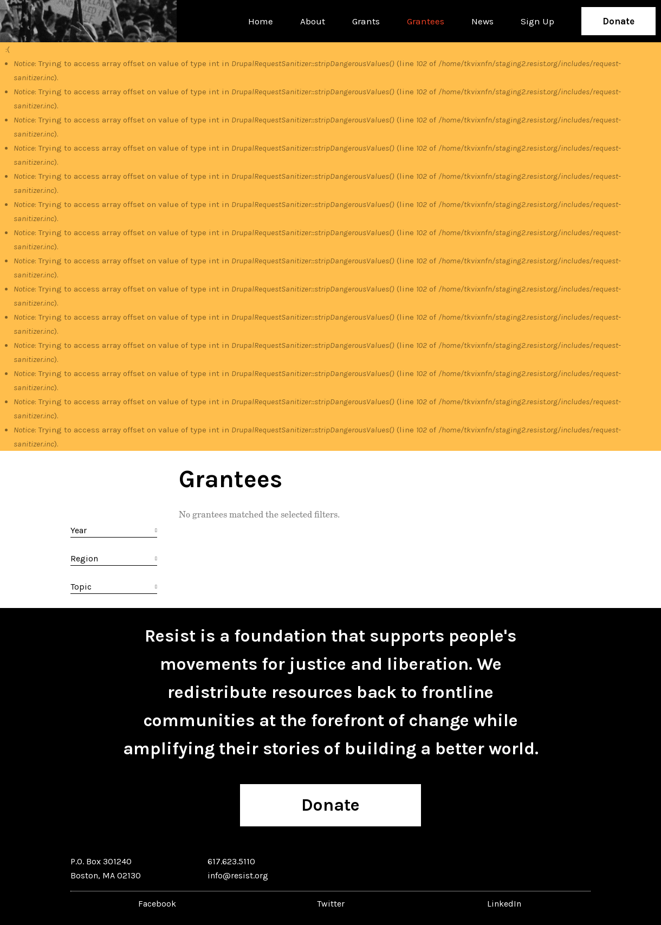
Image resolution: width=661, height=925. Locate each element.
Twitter (331, 903)
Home (260, 21)
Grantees (425, 21)
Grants (366, 21)
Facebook (157, 903)
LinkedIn (504, 903)
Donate (618, 21)
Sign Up (537, 21)
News (482, 21)
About (312, 21)
